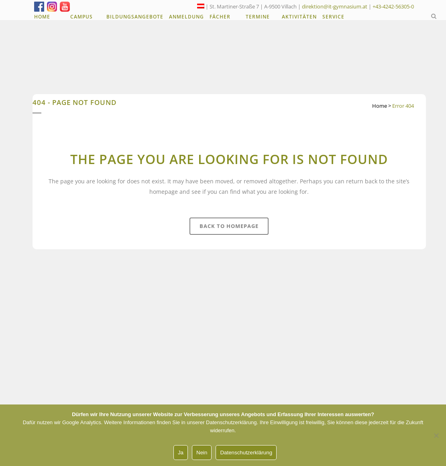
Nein (201, 453)
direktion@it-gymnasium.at (334, 6)
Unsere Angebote (192, 393)
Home (379, 105)
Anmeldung (185, 381)
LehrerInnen (186, 369)
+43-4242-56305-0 (393, 6)
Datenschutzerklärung (246, 453)
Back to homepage (229, 226)
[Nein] (436, 435)
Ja (180, 453)
